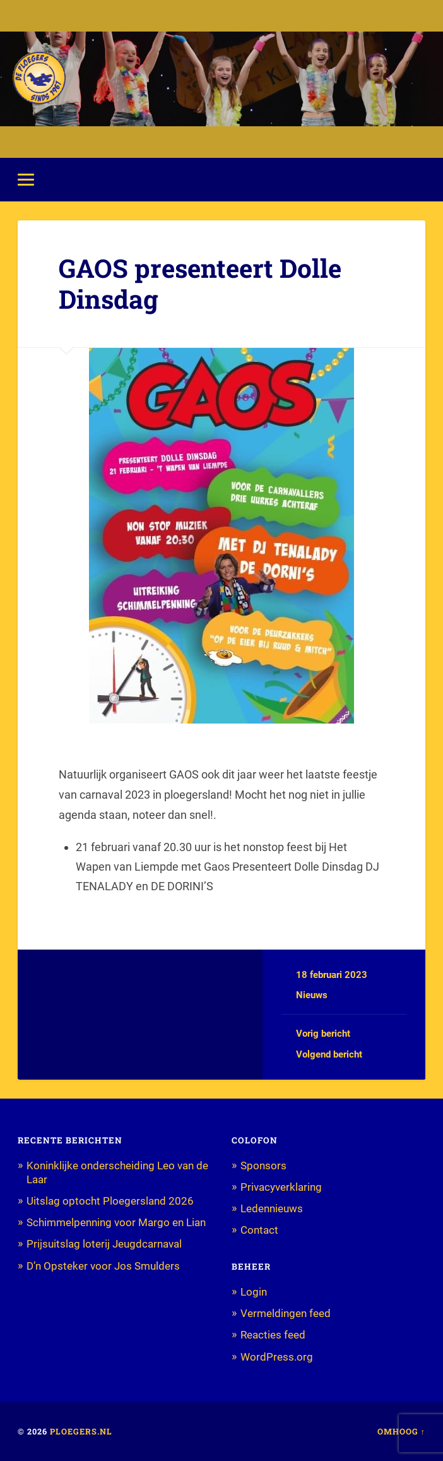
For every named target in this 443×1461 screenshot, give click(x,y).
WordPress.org (276, 1357)
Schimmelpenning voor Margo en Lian (116, 1222)
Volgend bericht (329, 1054)
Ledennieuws (271, 1208)
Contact (259, 1230)
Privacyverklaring (281, 1187)
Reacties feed (272, 1334)
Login (253, 1291)
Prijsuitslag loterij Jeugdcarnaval (104, 1243)
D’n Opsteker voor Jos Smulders (103, 1266)
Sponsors (263, 1165)
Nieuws (312, 995)
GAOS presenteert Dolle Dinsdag (200, 283)
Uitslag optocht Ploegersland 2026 (110, 1201)
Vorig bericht (323, 1033)
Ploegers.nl (81, 1431)
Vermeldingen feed (285, 1313)
